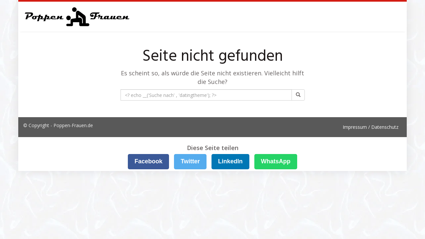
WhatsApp (276, 161)
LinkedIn (230, 161)
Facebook (148, 161)
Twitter (190, 161)
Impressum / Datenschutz (370, 127)
